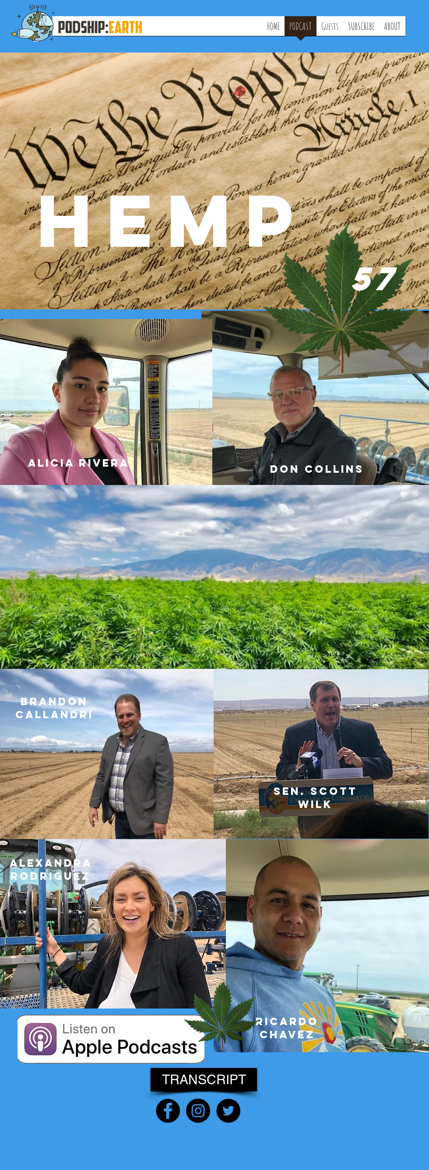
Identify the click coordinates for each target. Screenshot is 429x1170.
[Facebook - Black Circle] (168, 1111)
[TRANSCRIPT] (204, 1079)
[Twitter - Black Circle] (228, 1111)
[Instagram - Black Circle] (198, 1111)
